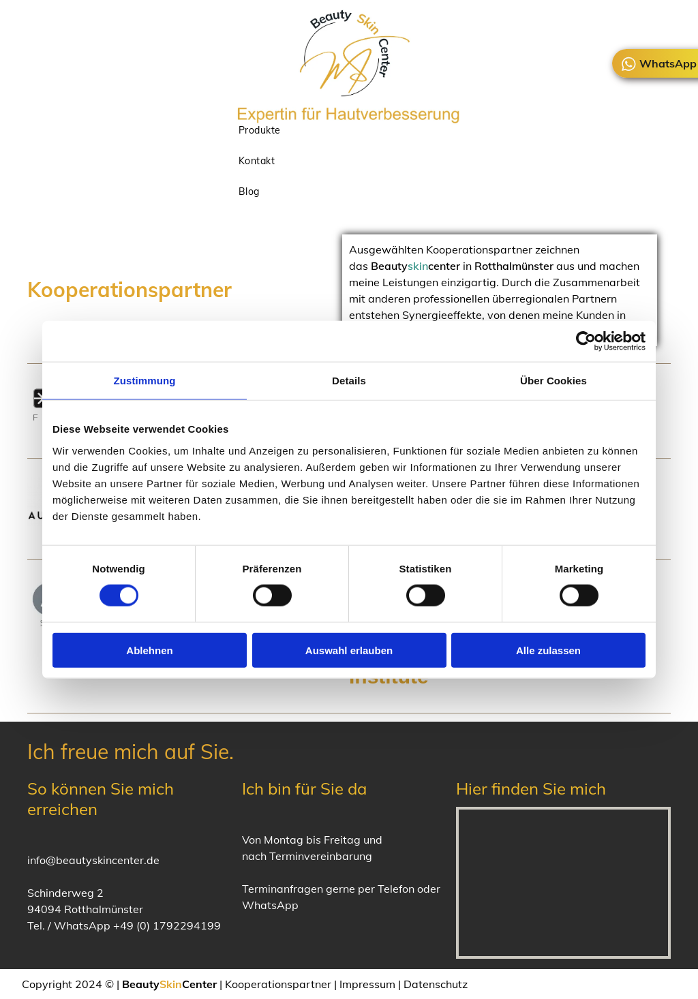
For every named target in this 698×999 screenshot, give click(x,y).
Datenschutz (436, 984)
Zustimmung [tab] (145, 380)
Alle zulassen (548, 650)
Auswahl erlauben (349, 650)
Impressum (367, 984)
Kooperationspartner (278, 984)
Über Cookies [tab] (553, 380)
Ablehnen (149, 650)
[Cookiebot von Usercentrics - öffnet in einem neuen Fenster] (586, 341)
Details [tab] (349, 380)
